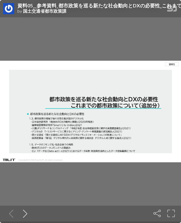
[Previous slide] (10, 213)
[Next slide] (24, 213)
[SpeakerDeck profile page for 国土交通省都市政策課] (8, 9)
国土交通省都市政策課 (44, 11)
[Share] (157, 213)
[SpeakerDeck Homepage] (172, 10)
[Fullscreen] (171, 213)
